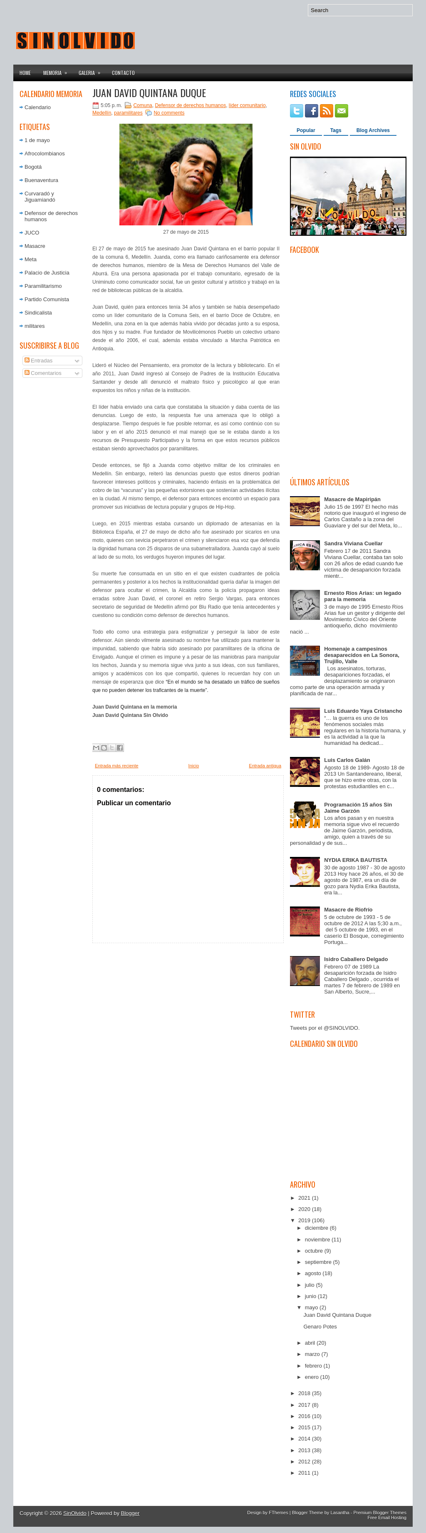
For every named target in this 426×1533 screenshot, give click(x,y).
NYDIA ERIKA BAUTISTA (355, 860)
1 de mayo (37, 140)
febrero (314, 1366)
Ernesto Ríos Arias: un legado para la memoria (362, 596)
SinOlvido (75, 1513)
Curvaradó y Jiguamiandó (40, 196)
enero (312, 1377)
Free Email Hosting (386, 1517)
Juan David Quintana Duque (149, 92)
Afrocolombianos (45, 153)
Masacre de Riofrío (348, 909)
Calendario (38, 107)
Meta (31, 259)
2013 (305, 1450)
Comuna (142, 105)
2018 (305, 1393)
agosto (314, 1273)
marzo (313, 1354)
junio (311, 1296)
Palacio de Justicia (47, 273)
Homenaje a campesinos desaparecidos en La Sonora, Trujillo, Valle (361, 655)
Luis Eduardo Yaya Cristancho (363, 711)
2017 (305, 1405)
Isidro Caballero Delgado (356, 959)
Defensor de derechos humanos (190, 105)
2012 (305, 1461)
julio (310, 1285)
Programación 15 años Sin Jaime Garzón (358, 807)
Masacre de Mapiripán (352, 499)
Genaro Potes (320, 1326)
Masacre (35, 246)
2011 (305, 1473)
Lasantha (339, 1512)
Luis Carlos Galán (347, 760)
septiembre (319, 1262)
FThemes (278, 1512)
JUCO (32, 233)
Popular (306, 130)
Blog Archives (373, 130)
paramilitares (128, 113)
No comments (169, 113)
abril (311, 1343)
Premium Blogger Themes (379, 1512)
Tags (336, 130)
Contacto (123, 72)
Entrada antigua (265, 765)
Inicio (193, 765)
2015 (305, 1427)
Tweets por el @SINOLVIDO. (325, 1028)
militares (35, 326)
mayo (312, 1307)
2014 (305, 1439)
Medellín (101, 113)
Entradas (39, 360)
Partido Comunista (47, 299)
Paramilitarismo (43, 286)
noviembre (318, 1239)
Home (25, 72)
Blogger (130, 1513)
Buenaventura (41, 180)
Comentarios (43, 373)
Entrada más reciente (117, 765)
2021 (305, 1198)
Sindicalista (38, 313)
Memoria (57, 70)
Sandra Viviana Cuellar (353, 543)
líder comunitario (247, 105)
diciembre (317, 1228)
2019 (305, 1220)
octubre (314, 1251)
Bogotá (33, 167)
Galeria (92, 70)
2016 (305, 1416)
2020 (305, 1209)
